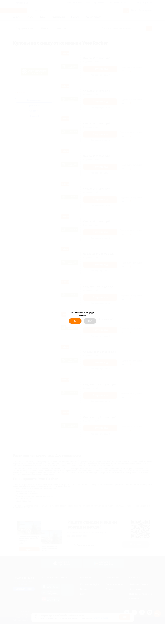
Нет (90, 321)
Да (75, 321)
